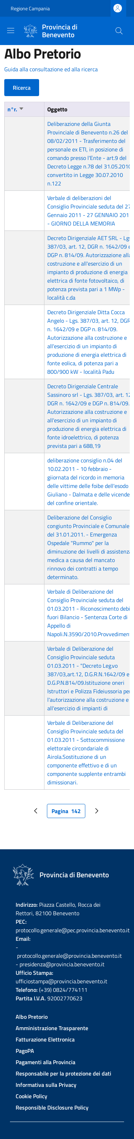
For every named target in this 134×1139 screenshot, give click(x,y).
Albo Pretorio (32, 1016)
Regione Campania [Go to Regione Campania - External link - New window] (30, 8)
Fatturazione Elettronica (45, 1039)
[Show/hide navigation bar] (10, 30)
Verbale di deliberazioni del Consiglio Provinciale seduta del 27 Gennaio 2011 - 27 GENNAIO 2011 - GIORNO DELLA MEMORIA (89, 211)
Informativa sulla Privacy (46, 1084)
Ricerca (22, 87)
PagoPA (25, 1050)
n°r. (15, 109)
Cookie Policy (31, 1096)
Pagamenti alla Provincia (45, 1062)
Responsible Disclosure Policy (52, 1107)
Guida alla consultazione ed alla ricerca (51, 69)
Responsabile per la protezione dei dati (63, 1073)
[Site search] (119, 31)
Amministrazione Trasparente (52, 1028)
